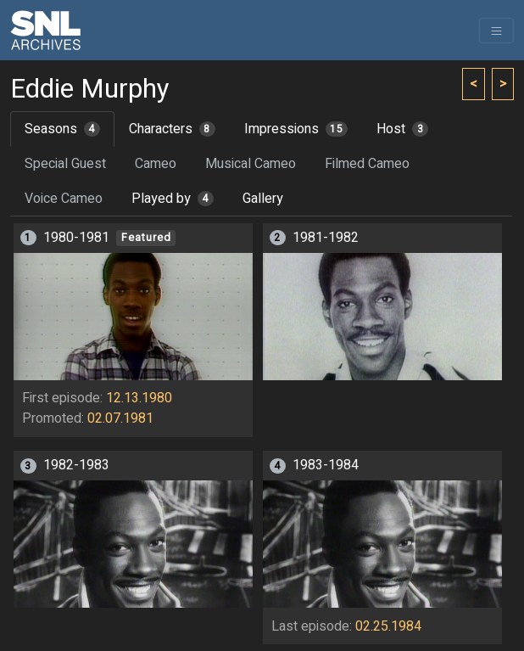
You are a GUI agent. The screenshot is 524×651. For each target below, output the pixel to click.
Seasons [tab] (62, 129)
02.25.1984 (388, 626)
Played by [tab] (172, 198)
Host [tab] (402, 129)
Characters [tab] (172, 129)
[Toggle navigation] (496, 30)
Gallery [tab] (262, 198)
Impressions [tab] (296, 129)
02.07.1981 (120, 418)
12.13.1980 (139, 398)
